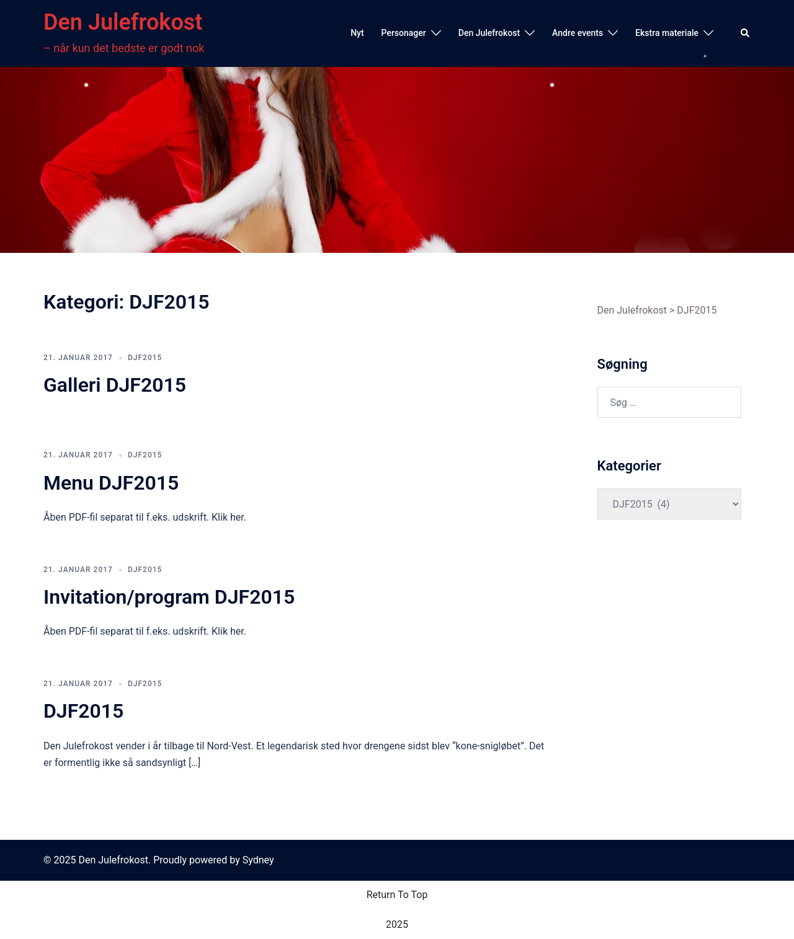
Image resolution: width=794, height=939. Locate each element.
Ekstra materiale (666, 33)
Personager (403, 33)
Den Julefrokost (122, 22)
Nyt (357, 33)
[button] (746, 33)
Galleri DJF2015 (114, 385)
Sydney (258, 860)
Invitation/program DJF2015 (169, 597)
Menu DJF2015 (111, 483)
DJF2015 (145, 357)
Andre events (577, 33)
